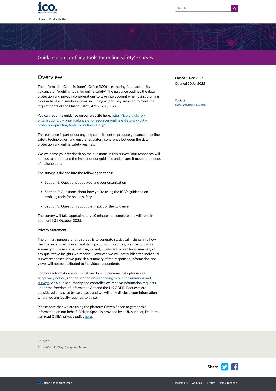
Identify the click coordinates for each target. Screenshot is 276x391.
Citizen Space (50, 382)
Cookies (197, 382)
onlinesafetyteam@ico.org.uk (190, 104)
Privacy (210, 382)
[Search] (234, 8)
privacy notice (54, 278)
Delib (69, 382)
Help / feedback (228, 382)
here (88, 316)
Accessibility (180, 382)
